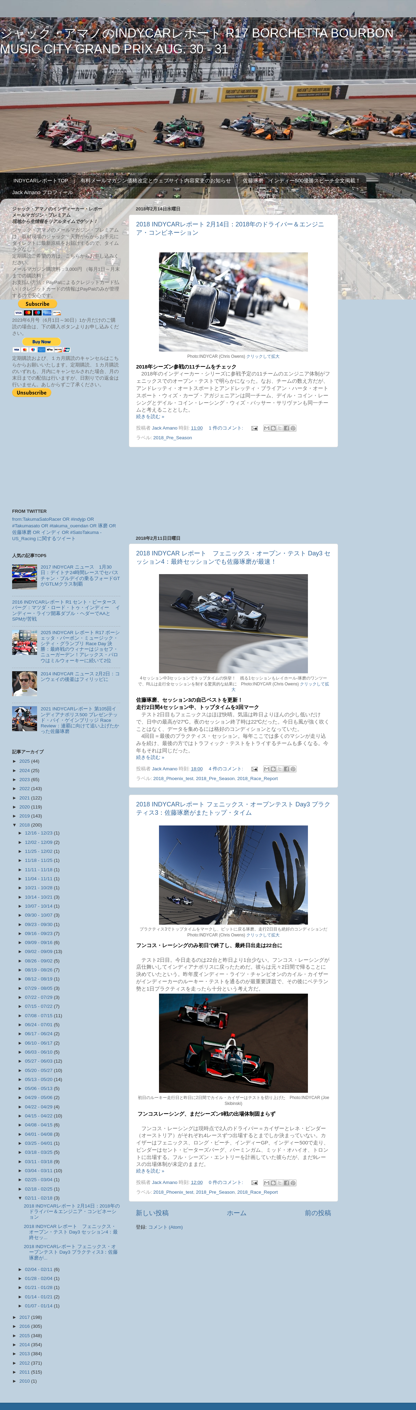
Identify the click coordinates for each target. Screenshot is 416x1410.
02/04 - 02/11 (39, 1269)
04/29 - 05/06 (39, 1097)
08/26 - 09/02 (39, 960)
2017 (25, 1317)
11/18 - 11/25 (39, 860)
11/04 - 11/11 (39, 878)
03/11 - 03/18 (39, 1161)
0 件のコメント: (227, 1182)
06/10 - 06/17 (39, 1043)
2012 (25, 1363)
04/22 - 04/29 (39, 1106)
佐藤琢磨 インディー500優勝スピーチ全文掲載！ (302, 180)
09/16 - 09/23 (39, 933)
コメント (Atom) (165, 1227)
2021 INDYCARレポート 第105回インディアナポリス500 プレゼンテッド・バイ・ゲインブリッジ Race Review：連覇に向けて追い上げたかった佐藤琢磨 (80, 720)
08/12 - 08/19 (39, 978)
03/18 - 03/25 (39, 1152)
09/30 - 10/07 (39, 915)
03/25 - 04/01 (39, 1143)
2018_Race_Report (257, 778)
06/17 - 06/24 (39, 1033)
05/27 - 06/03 (39, 1061)
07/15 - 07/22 (39, 1006)
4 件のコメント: (227, 768)
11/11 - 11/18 (39, 869)
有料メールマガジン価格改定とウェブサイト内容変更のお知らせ (155, 180)
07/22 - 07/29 (39, 997)
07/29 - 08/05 (39, 988)
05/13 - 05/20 (39, 1079)
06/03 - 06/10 (39, 1052)
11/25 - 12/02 (39, 851)
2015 (25, 1335)
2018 (25, 825)
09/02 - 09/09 (39, 951)
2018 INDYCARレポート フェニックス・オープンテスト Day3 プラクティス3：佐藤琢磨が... (71, 1252)
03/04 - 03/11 (39, 1170)
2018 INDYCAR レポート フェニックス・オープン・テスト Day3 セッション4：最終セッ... (71, 1232)
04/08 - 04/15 (39, 1124)
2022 (25, 788)
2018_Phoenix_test (173, 778)
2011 (25, 1372)
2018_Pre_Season (172, 437)
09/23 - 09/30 (39, 924)
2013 (25, 1353)
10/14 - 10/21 (39, 897)
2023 (25, 779)
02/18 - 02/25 (39, 1189)
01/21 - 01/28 (39, 1287)
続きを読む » (150, 416)
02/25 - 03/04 (39, 1179)
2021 (25, 798)
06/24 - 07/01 (39, 1024)
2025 (25, 761)
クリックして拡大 (263, 356)
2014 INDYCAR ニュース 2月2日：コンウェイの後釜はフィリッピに (80, 676)
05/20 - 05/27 (39, 1070)
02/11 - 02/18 (39, 1198)
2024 (25, 770)
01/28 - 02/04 (39, 1278)
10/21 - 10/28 (39, 887)
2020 (25, 807)
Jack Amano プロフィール (42, 192)
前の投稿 (318, 1213)
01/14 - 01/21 (39, 1296)
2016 (25, 1326)
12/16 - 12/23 (39, 833)
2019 (25, 816)
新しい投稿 (152, 1213)
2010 (25, 1381)
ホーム (237, 1213)
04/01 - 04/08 (39, 1134)
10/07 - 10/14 (39, 906)
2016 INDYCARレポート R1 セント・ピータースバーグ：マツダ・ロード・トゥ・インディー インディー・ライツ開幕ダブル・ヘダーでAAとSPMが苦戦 (66, 610)
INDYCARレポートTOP (41, 180)
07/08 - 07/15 (39, 1015)
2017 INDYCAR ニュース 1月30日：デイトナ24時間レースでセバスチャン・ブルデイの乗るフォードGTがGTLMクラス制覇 (80, 575)
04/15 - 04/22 (39, 1115)
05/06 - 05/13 (39, 1088)
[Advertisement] (234, 491)
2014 (25, 1344)
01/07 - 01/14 (39, 1305)
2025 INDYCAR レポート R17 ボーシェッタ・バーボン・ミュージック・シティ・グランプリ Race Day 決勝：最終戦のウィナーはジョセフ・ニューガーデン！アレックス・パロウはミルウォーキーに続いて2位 (80, 646)
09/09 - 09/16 (39, 942)
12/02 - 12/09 (39, 842)
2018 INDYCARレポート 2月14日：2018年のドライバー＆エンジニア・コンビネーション (72, 1211)
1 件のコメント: (227, 428)
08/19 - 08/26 (39, 969)
